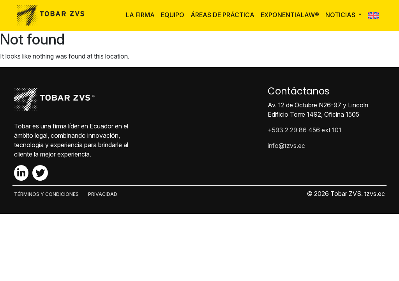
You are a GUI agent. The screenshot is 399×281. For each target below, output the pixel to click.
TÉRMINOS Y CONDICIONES (46, 194)
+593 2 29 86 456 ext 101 (304, 130)
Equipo (172, 15)
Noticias (341, 15)
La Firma (140, 15)
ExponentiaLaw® (290, 15)
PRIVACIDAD (102, 194)
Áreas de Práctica (222, 15)
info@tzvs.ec (286, 145)
